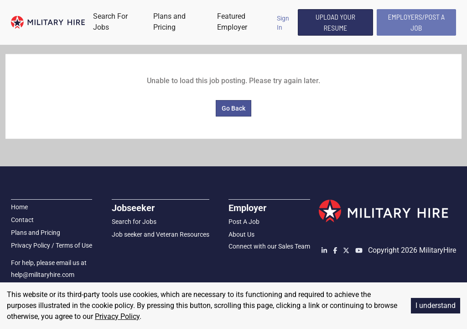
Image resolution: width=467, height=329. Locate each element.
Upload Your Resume (335, 22)
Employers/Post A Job (416, 22)
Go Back (233, 108)
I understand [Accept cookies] (435, 305)
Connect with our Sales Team (269, 246)
